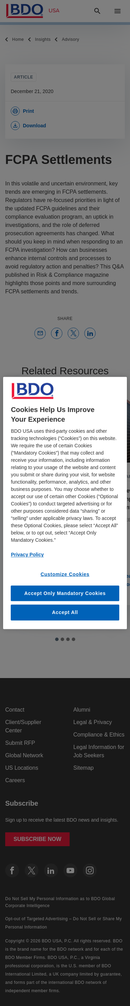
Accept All (65, 612)
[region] (65, 503)
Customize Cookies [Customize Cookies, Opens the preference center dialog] (65, 574)
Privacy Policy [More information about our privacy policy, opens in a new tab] (27, 554)
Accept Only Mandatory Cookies (65, 593)
